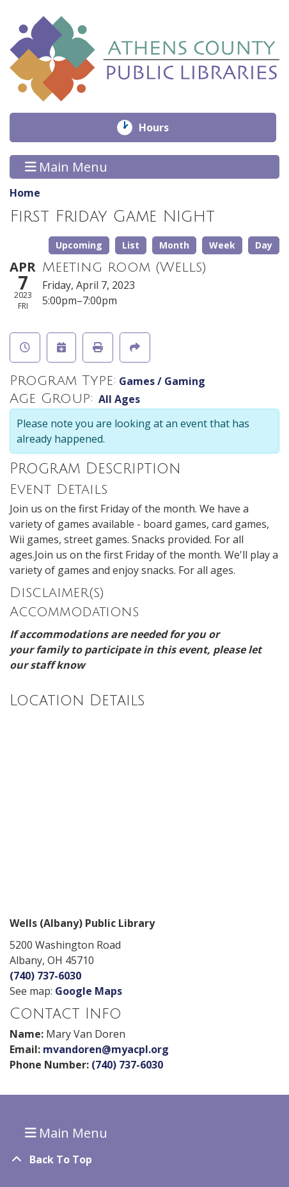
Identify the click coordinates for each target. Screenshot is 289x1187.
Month (174, 245)
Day (263, 245)
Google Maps (88, 991)
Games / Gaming (162, 381)
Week (222, 245)
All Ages (119, 399)
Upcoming (79, 245)
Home (25, 193)
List (130, 245)
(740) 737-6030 (45, 976)
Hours (162, 127)
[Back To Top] (144, 1159)
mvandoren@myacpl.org (106, 1049)
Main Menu (66, 167)
